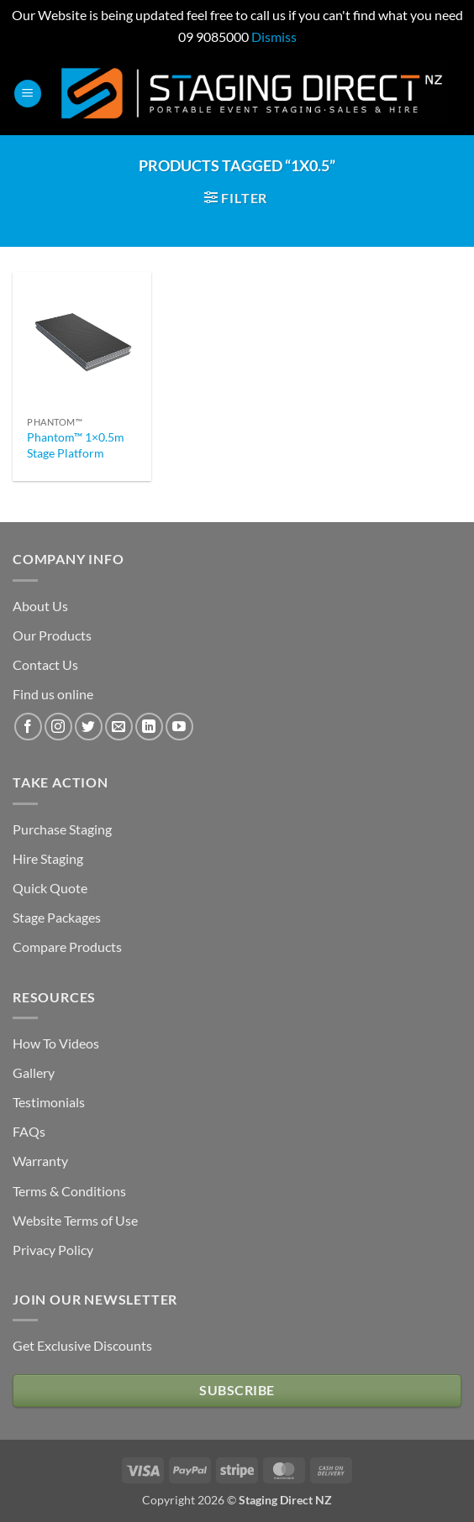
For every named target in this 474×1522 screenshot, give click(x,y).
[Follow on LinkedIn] (149, 726)
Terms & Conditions (69, 1191)
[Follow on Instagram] (58, 726)
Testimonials (49, 1102)
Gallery (34, 1072)
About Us (40, 606)
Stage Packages (57, 917)
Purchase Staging (62, 829)
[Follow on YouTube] (179, 726)
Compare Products (67, 947)
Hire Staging (48, 858)
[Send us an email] (119, 726)
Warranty (40, 1161)
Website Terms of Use (75, 1220)
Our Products (52, 635)
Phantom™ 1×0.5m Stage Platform (75, 445)
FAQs (29, 1131)
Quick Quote (50, 888)
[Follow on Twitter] (89, 726)
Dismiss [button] (274, 36)
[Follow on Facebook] (28, 726)
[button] (27, 93)
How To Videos (56, 1043)
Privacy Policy (53, 1250)
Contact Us (45, 664)
